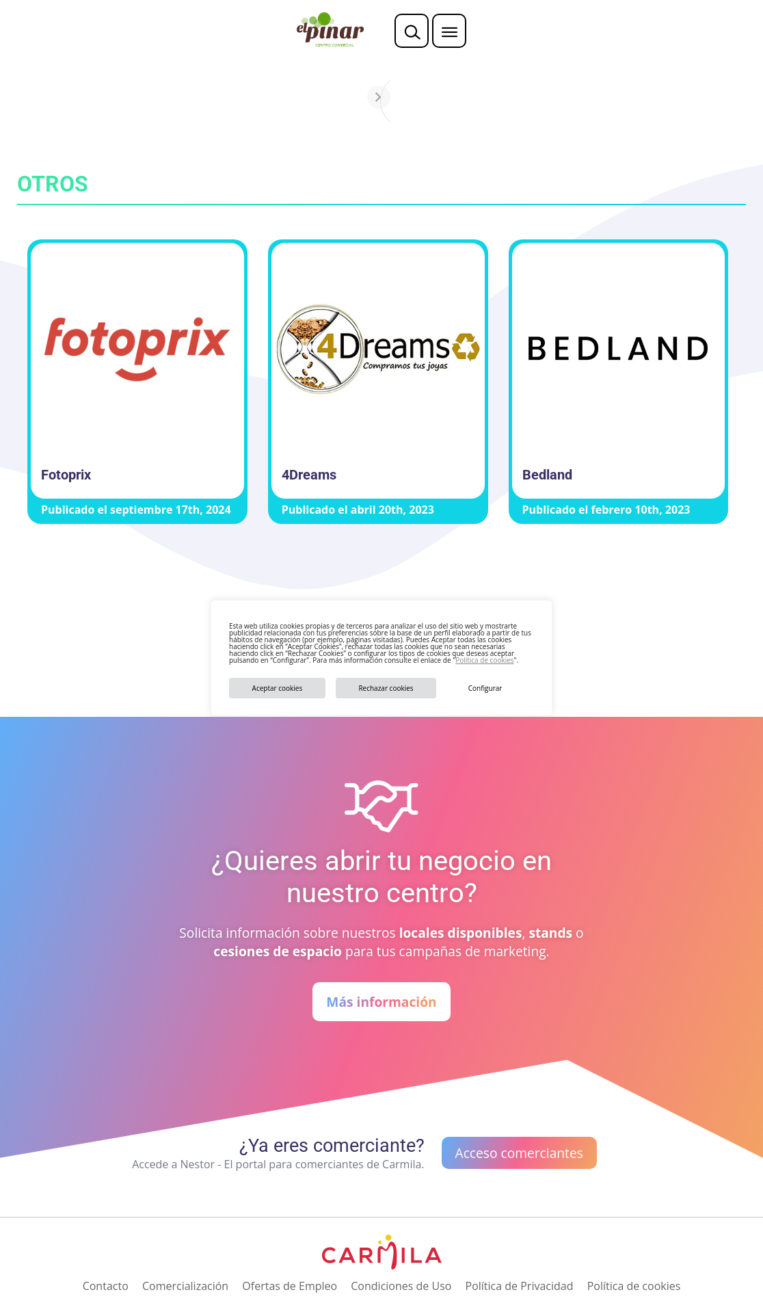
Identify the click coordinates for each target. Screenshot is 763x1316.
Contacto (106, 1285)
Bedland (547, 474)
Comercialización (185, 1285)
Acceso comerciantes (519, 1153)
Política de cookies (484, 660)
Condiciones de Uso (401, 1285)
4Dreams (309, 474)
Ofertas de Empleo (289, 1285)
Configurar (485, 688)
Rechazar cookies (385, 688)
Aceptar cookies (277, 688)
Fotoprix (66, 474)
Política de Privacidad (520, 1285)
